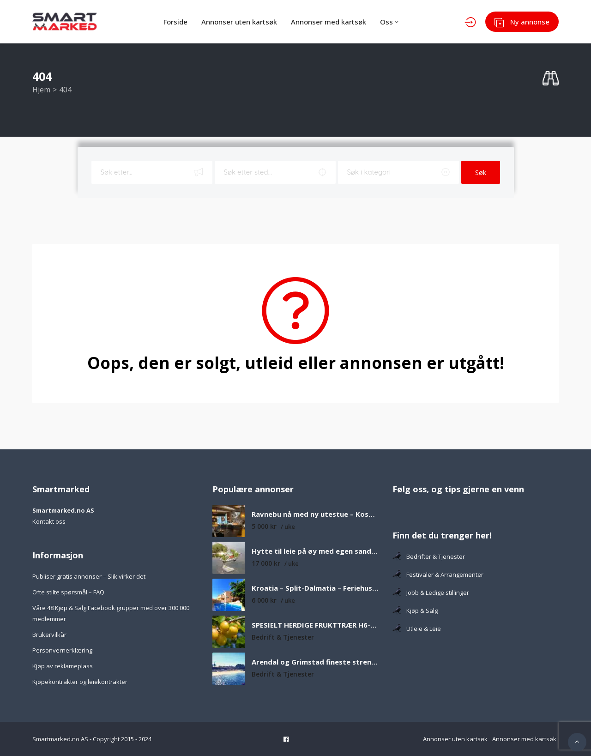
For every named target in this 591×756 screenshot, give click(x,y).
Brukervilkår (49, 634)
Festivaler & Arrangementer (437, 574)
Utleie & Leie (416, 628)
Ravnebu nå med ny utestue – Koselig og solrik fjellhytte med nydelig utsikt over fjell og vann (315, 514)
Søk (480, 172)
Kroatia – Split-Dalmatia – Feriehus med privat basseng (315, 588)
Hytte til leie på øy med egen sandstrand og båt (315, 551)
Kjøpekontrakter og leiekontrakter (79, 681)
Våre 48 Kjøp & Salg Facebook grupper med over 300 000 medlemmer (110, 613)
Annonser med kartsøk (328, 21)
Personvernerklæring (62, 650)
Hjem (41, 90)
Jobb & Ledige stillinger (430, 592)
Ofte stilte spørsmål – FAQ (68, 592)
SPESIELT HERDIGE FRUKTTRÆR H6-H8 (315, 625)
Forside (175, 21)
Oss (389, 21)
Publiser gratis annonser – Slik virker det (88, 576)
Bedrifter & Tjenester (428, 556)
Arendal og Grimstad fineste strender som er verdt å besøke (315, 662)
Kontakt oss (49, 521)
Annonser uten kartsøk (239, 21)
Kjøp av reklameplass (62, 666)
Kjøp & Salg (415, 610)
